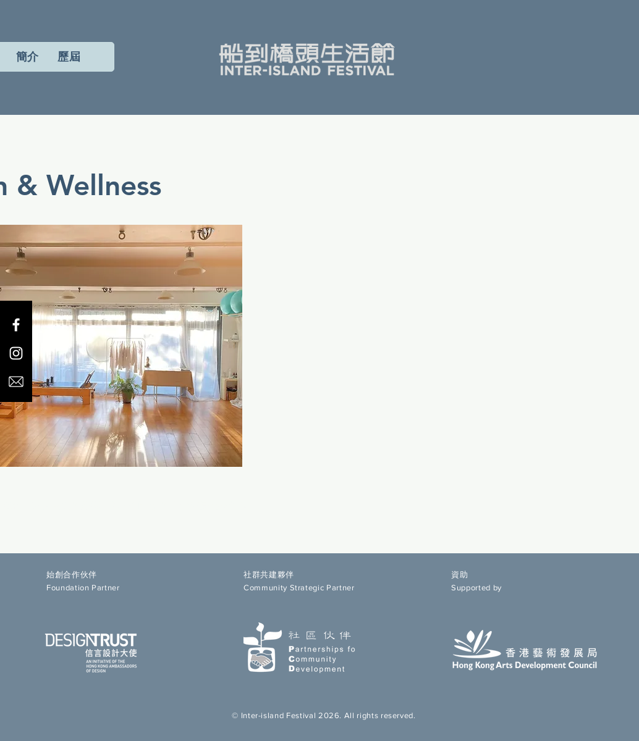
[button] (69, 56)
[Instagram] (16, 353)
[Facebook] (16, 324)
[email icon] (16, 381)
